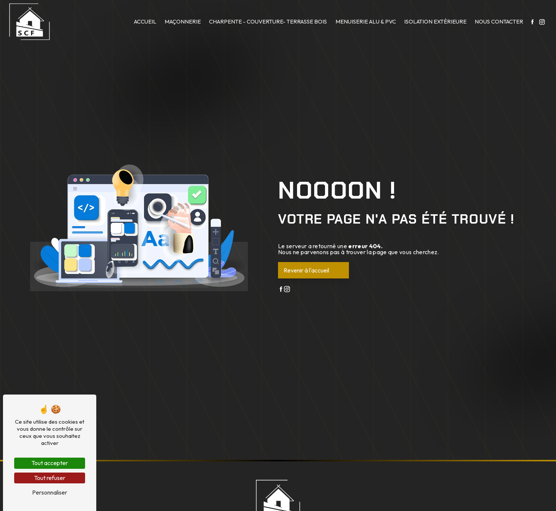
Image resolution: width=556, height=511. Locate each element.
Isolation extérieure (435, 21)
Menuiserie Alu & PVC (365, 21)
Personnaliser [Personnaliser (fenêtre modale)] (49, 492)
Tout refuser (49, 478)
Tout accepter (49, 463)
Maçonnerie (183, 21)
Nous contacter (499, 21)
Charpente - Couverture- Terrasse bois (268, 21)
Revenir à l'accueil (306, 270)
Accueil (145, 21)
